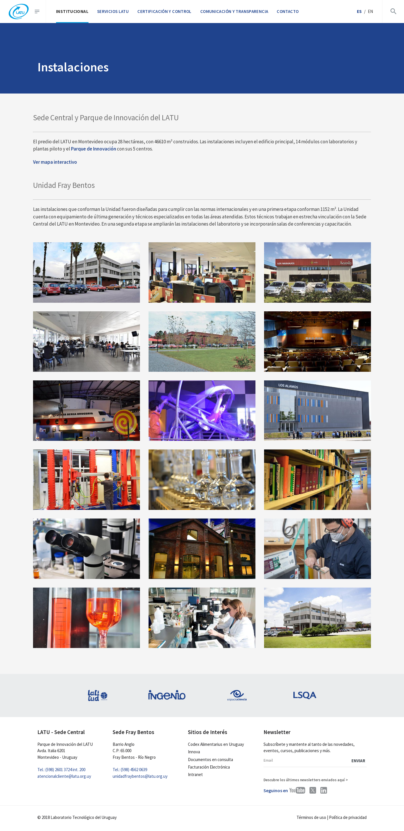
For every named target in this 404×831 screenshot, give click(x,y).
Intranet (195, 774)
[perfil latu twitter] (312, 790)
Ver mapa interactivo (55, 162)
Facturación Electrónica (209, 767)
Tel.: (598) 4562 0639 (130, 769)
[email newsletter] (315, 760)
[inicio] (19, 12)
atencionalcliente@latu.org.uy (64, 776)
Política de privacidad (348, 817)
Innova (194, 751)
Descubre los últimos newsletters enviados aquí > (305, 779)
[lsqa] (307, 695)
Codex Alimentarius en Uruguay (216, 744)
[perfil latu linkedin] (323, 790)
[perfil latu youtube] (297, 790)
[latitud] (96, 695)
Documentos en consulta (210, 759)
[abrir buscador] (392, 11)
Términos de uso (311, 817)
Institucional (72, 11)
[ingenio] (167, 695)
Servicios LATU (113, 11)
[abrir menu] (39, 11)
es (359, 11)
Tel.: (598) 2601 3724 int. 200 (61, 769)
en (370, 11)
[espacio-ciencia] (237, 695)
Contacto (288, 11)
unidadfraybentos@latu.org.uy (140, 776)
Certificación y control (164, 11)
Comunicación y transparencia (234, 11)
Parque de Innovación (93, 149)
